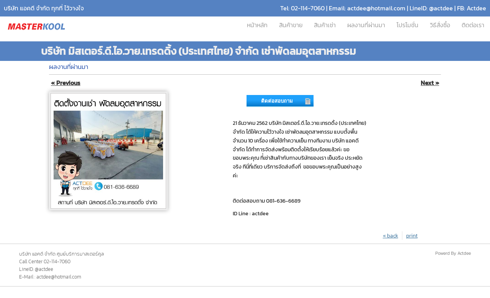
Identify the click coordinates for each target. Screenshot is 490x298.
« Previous (65, 83)
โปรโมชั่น (407, 25)
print (412, 235)
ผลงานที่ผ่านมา (366, 25)
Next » (430, 83)
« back (390, 235)
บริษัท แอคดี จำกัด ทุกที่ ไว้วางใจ (44, 8)
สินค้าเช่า (325, 25)
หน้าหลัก (257, 25)
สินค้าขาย (290, 25)
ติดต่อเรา (473, 25)
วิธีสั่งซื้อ (440, 25)
